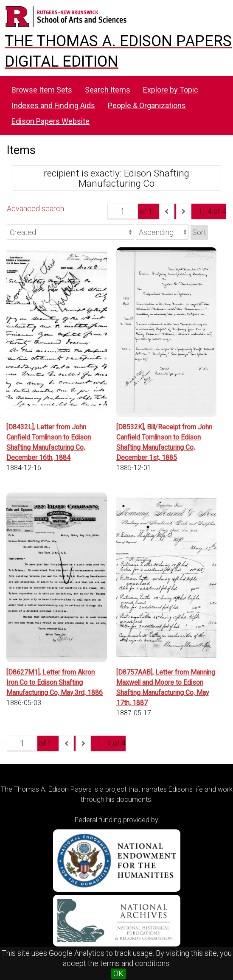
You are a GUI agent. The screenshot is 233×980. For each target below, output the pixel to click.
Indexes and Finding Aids (53, 105)
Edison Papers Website (50, 121)
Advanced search (35, 208)
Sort (199, 232)
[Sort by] (70, 232)
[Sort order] (162, 232)
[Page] (122, 211)
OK (118, 973)
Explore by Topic (170, 89)
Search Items (107, 89)
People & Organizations (147, 105)
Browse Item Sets (41, 89)
